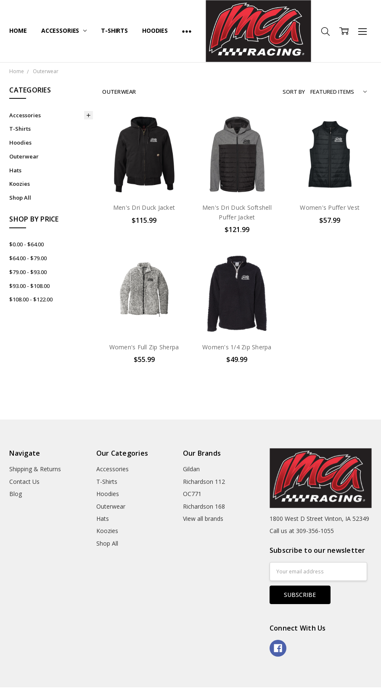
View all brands (203, 519)
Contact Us (24, 482)
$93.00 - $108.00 (29, 286)
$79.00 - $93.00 (28, 272)
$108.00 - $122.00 (31, 299)
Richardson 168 (204, 506)
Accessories (64, 30)
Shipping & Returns (35, 469)
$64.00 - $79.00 (28, 258)
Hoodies (155, 30)
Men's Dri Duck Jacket (144, 207)
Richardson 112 (204, 482)
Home (17, 30)
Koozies (19, 183)
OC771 (192, 494)
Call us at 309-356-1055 (302, 531)
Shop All (20, 197)
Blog (15, 494)
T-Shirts (114, 30)
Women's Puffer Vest (330, 207)
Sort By (294, 91)
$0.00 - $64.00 (26, 244)
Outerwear (24, 156)
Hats (15, 170)
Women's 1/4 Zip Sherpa (237, 347)
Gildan (191, 469)
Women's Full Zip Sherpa (144, 347)
